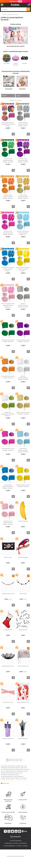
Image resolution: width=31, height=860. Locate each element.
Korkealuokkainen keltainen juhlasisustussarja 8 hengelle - (23, 269)
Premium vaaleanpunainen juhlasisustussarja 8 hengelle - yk (8, 305)
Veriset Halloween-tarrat (23, 702)
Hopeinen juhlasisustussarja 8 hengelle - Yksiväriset (23, 305)
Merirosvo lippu (8, 557)
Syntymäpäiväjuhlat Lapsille (15, 46)
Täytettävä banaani (23, 521)
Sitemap (25, 846)
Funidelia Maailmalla (15, 840)
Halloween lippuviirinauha (8, 593)
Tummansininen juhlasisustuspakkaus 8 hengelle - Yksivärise (8, 486)
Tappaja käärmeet (23, 629)
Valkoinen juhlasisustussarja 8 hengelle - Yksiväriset (23, 377)
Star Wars (24, 63)
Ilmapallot (22, 89)
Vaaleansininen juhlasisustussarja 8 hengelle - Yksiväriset (23, 450)
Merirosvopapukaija (23, 557)
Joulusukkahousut (7, 629)
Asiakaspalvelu (15, 837)
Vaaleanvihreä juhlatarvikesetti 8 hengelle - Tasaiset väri (8, 414)
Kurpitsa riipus (23, 593)
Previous (1, 36)
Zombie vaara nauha (8, 702)
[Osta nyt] (13, 134)
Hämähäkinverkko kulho (8, 666)
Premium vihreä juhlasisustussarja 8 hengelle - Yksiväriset (8, 160)
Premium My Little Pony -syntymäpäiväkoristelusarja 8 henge (8, 124)
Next (30, 36)
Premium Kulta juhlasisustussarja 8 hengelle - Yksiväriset (23, 196)
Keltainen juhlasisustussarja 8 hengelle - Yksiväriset (23, 485)
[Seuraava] (24, 760)
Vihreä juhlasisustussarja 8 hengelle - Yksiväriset (7, 340)
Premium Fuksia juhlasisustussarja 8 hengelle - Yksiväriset (8, 232)
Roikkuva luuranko (23, 738)
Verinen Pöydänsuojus (23, 666)
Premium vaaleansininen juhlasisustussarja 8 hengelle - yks (23, 232)
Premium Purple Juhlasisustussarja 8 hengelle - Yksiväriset (23, 160)
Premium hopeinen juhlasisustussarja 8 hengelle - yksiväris (23, 124)
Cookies (19, 846)
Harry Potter (7, 63)
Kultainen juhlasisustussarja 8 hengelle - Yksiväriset (23, 413)
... (1, 14)
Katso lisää (6, 783)
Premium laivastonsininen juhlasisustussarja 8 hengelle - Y (8, 269)
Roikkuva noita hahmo (8, 738)
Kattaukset (8, 89)
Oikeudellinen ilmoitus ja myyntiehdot (16, 843)
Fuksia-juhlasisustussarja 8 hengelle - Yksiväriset (7, 449)
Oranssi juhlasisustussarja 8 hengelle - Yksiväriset (8, 377)
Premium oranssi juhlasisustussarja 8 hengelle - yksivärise (8, 196)
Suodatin (4, 95)
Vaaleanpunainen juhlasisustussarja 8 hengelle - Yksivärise (8, 522)
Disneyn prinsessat (15, 64)
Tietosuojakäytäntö (10, 846)
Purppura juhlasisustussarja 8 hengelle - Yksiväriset (23, 340)
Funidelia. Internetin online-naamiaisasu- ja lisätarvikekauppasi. (15, 5)
